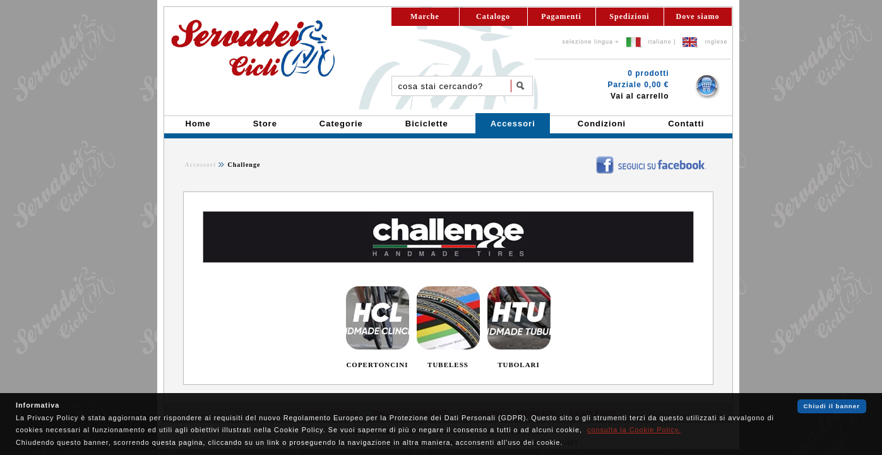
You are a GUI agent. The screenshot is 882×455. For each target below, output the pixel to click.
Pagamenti (561, 16)
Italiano (660, 42)
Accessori (201, 164)
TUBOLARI (519, 364)
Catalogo (493, 16)
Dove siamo (698, 16)
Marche (424, 16)
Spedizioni (629, 16)
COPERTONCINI (377, 364)
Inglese (716, 42)
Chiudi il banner (832, 406)
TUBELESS (447, 364)
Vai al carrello (640, 96)
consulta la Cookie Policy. (634, 430)
